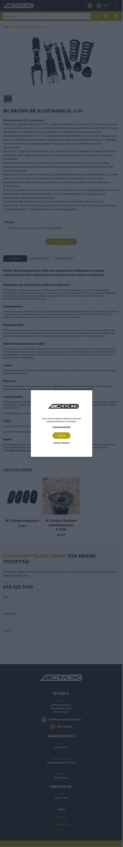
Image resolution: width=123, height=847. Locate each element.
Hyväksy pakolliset (61, 443)
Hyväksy (61, 435)
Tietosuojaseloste (61, 427)
